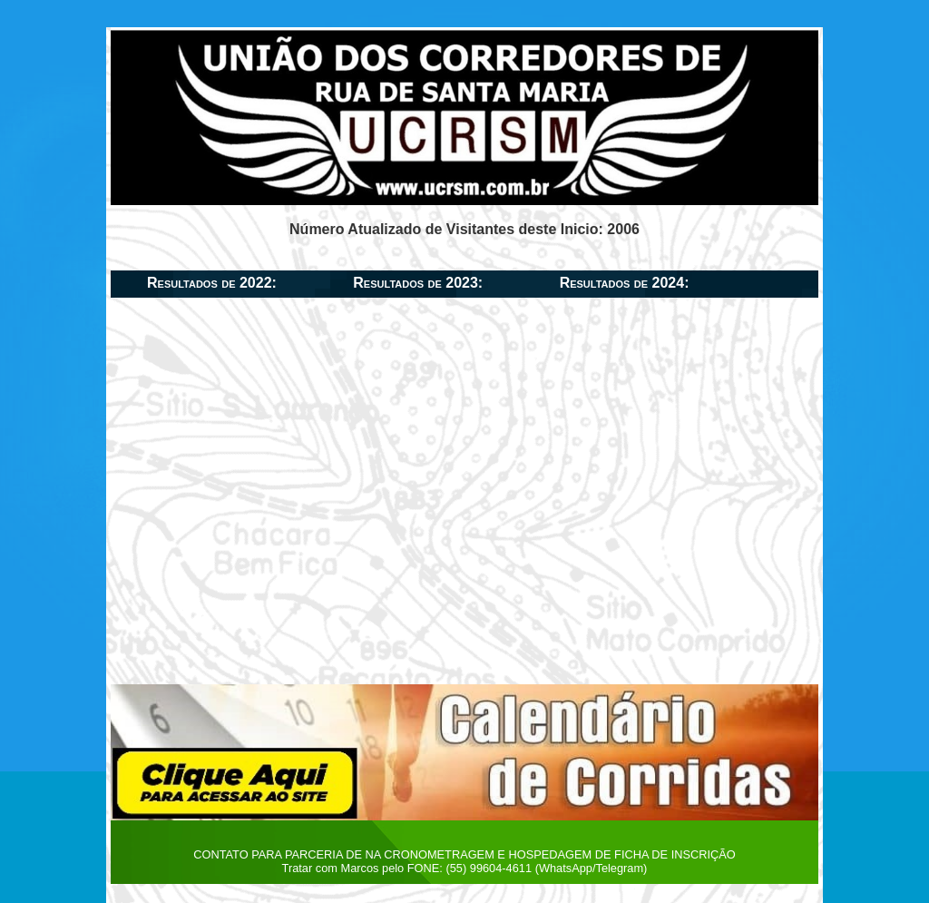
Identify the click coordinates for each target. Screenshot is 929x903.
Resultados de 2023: (418, 282)
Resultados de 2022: (212, 282)
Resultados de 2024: (624, 282)
